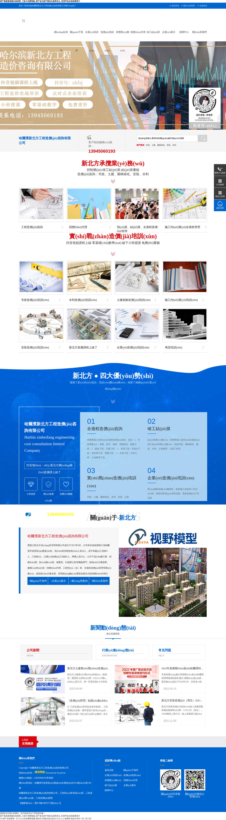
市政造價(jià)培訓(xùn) (35, 300)
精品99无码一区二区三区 (81, 818)
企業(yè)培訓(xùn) (113, 775)
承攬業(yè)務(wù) (113, 780)
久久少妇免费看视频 (26, 818)
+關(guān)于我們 (38, 581)
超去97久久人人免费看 (60, 818)
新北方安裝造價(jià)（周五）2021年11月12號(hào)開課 (193, 700)
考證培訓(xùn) (173, 347)
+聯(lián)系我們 (99, 581)
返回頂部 (109, 770)
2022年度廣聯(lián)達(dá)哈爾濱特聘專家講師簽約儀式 (193, 668)
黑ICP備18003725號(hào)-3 (47, 803)
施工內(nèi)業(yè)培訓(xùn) (181, 300)
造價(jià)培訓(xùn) (132, 775)
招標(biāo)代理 (137, 32)
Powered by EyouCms (55, 773)
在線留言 (203, 6)
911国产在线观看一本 (9, 818)
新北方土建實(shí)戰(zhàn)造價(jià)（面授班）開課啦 (98, 668)
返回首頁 (175, 6)
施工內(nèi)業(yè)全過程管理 (182, 227)
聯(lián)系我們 (189, 6)
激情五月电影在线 (43, 818)
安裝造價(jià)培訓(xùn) (35, 347)
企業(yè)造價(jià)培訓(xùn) (133, 347)
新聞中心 (184, 32)
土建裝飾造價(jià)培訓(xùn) (133, 300)
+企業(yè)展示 (58, 581)
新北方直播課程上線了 (83, 347)
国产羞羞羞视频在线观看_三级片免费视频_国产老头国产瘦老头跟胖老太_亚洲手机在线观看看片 (40, 1)
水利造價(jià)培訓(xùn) (83, 300)
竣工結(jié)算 (153, 32)
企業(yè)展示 (168, 32)
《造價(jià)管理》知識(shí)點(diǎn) (87, 700)
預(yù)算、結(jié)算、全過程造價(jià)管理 (137, 229)
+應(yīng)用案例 (79, 581)
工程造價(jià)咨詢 (32, 227)
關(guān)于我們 (131, 770)
